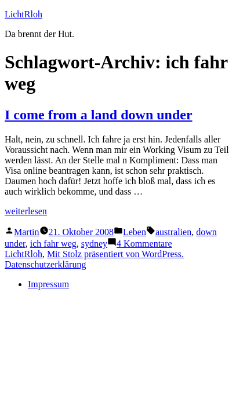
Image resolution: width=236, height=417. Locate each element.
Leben (134, 232)
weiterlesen (26, 211)
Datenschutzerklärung (45, 264)
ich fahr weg (53, 243)
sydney (94, 243)
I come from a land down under (99, 114)
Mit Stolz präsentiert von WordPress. (115, 254)
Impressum (48, 284)
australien (173, 232)
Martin (26, 232)
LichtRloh (23, 14)
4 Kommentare (144, 243)
